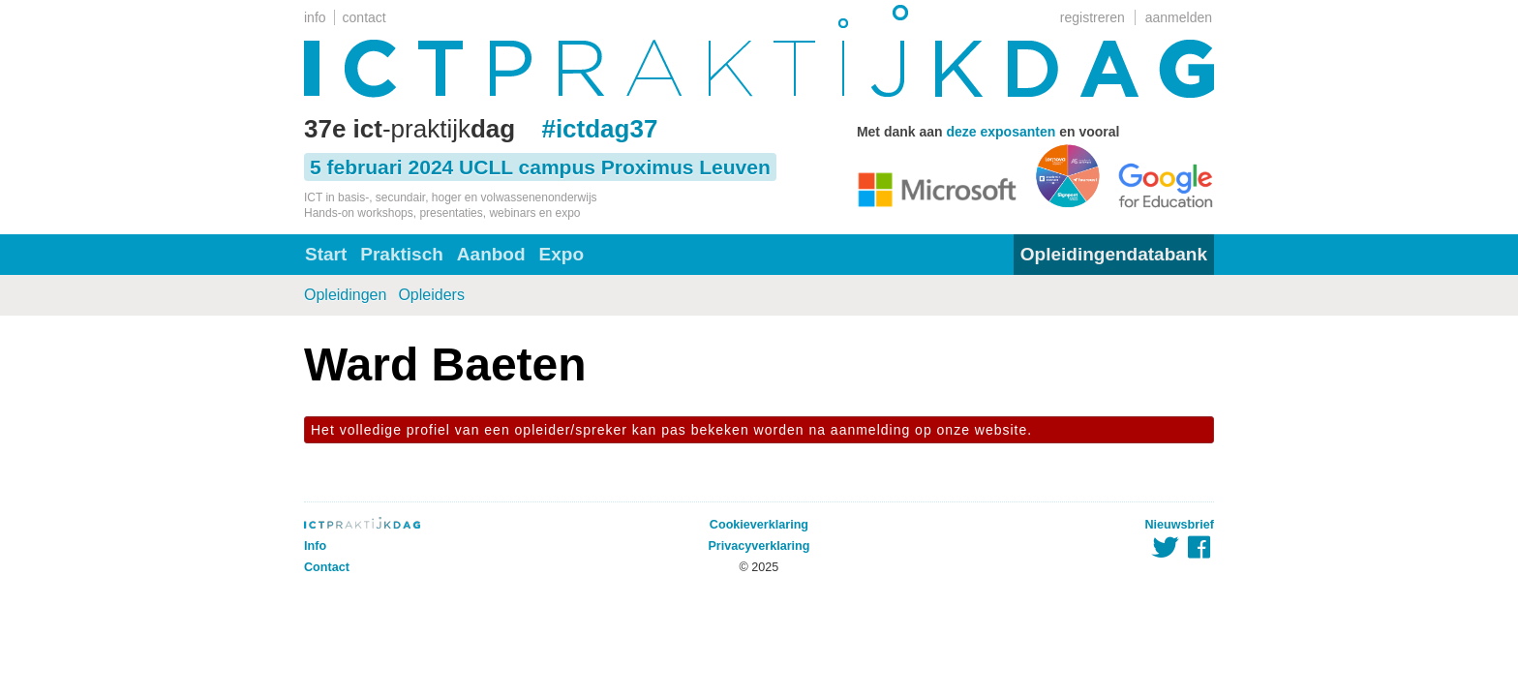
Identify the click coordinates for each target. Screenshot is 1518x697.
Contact (326, 567)
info (315, 17)
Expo (561, 254)
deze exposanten (1000, 131)
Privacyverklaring (758, 546)
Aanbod (491, 254)
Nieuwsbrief (1179, 524)
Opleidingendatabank (1113, 254)
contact (364, 17)
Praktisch (401, 254)
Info (315, 546)
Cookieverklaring (759, 524)
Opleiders (431, 295)
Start (326, 254)
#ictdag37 (599, 128)
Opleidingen (345, 295)
